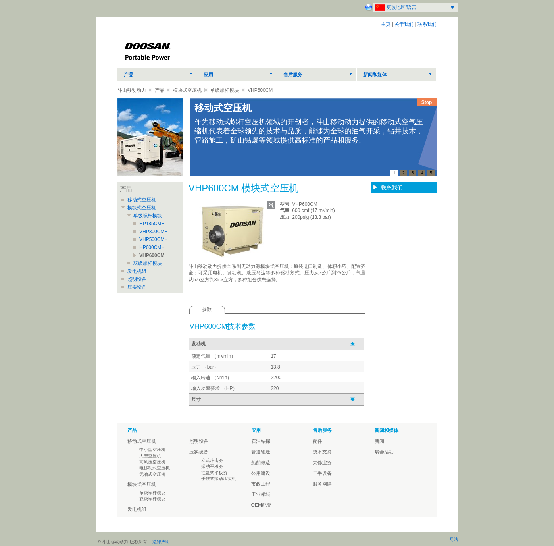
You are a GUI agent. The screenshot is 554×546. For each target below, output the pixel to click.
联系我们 (427, 24)
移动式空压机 (141, 200)
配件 (317, 441)
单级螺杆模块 (224, 90)
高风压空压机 (152, 461)
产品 (128, 74)
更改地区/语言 (401, 7)
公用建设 (260, 473)
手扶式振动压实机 (218, 478)
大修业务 (322, 462)
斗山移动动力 (131, 90)
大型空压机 (150, 455)
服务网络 (322, 484)
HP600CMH (152, 247)
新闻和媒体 (375, 74)
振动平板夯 (212, 466)
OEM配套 (261, 505)
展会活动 (384, 452)
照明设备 (136, 279)
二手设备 (322, 473)
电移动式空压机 (154, 467)
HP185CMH (152, 223)
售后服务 (292, 74)
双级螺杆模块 (147, 263)
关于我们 (404, 24)
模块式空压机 (187, 90)
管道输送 (260, 452)
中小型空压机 (152, 449)
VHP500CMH (153, 239)
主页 (385, 24)
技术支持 (322, 452)
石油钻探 (260, 441)
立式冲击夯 (212, 460)
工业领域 (260, 494)
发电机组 (136, 271)
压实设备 (136, 287)
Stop (426, 102)
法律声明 (161, 541)
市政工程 (260, 484)
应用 (208, 74)
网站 (453, 539)
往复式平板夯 (214, 472)
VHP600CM (151, 255)
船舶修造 (260, 462)
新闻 (379, 441)
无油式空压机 (152, 474)
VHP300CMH (153, 231)
